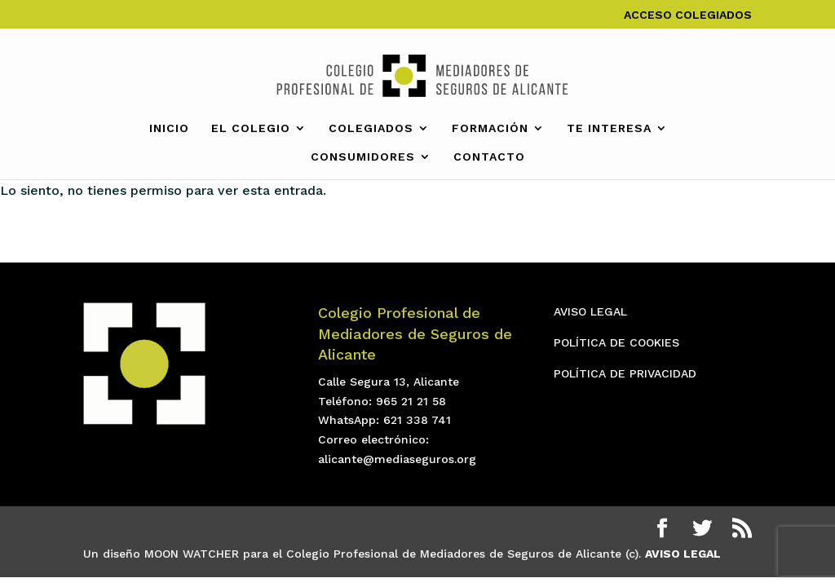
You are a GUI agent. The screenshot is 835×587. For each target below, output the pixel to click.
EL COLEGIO (250, 128)
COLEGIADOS (371, 128)
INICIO (169, 128)
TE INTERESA (609, 128)
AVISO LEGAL (590, 311)
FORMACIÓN (490, 128)
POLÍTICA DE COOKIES (616, 342)
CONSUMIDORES (363, 157)
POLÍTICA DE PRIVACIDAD (625, 373)
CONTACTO (489, 157)
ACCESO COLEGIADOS (688, 15)
